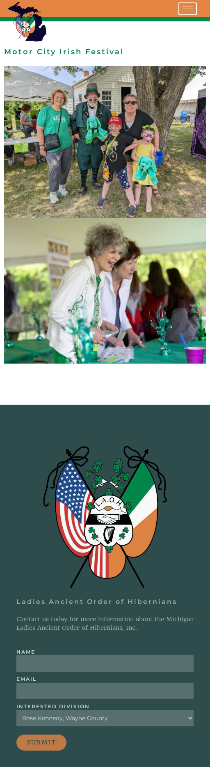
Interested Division (53, 706)
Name (25, 652)
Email (26, 679)
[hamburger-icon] (187, 8)
